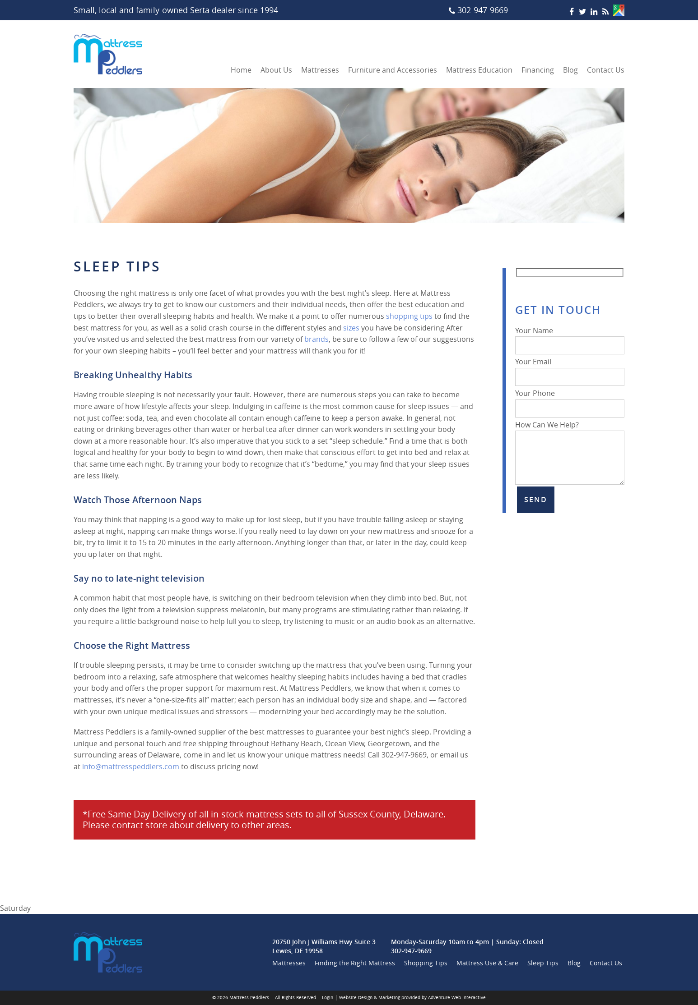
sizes (351, 328)
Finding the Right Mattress (355, 963)
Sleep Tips (542, 963)
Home (241, 70)
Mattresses (320, 70)
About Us (276, 70)
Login (327, 997)
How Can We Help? (569, 430)
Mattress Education (479, 70)
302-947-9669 (411, 950)
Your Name (569, 338)
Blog (570, 70)
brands (316, 339)
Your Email (569, 369)
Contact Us (605, 70)
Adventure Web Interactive (457, 997)
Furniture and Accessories (392, 70)
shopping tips (409, 316)
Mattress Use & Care (487, 963)
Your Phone (569, 400)
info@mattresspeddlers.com (130, 766)
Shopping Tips (425, 963)
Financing (537, 70)
